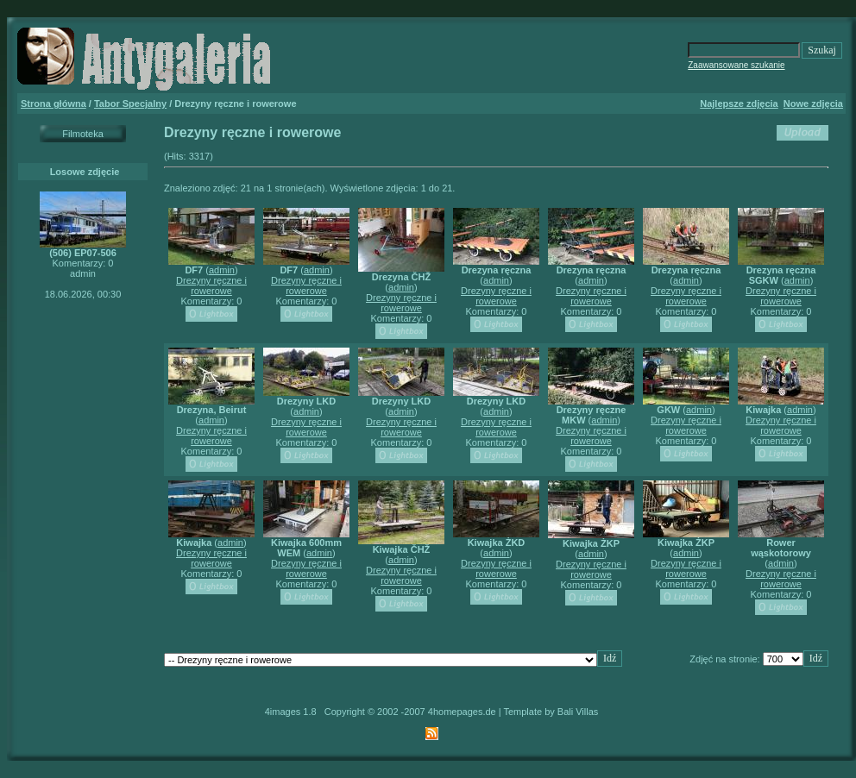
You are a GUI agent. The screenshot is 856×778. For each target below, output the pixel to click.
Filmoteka (83, 134)
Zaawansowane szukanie (736, 65)
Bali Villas (578, 711)
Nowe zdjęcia (813, 103)
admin (222, 270)
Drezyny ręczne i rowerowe (211, 285)
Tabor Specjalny (130, 103)
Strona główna (53, 103)
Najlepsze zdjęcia (739, 103)
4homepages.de (462, 711)
